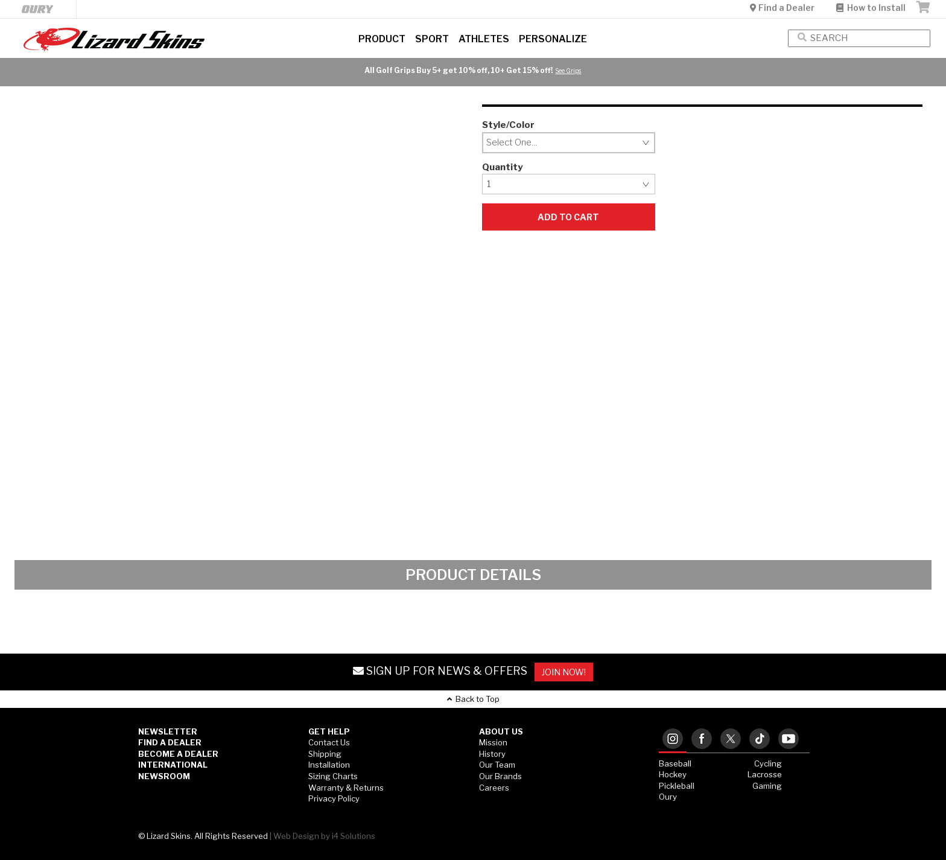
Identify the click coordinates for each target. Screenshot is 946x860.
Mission (493, 742)
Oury (668, 796)
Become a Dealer (178, 754)
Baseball (675, 763)
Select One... (511, 142)
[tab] (673, 739)
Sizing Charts (333, 776)
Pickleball (676, 786)
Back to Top (473, 699)
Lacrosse (765, 774)
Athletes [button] (484, 39)
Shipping (324, 754)
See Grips (568, 70)
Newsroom (164, 776)
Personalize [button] (553, 39)
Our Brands (500, 776)
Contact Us (329, 742)
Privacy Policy (334, 798)
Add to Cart (568, 217)
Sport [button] (432, 39)
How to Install (871, 7)
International (173, 764)
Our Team (497, 764)
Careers (494, 787)
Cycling (768, 763)
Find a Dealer (783, 7)
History (492, 754)
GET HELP (329, 731)
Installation (329, 764)
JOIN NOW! (564, 672)
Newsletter (167, 731)
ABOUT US (501, 731)
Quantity (502, 167)
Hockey (673, 774)
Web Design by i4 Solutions (324, 836)
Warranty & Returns (346, 787)
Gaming (767, 786)
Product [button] (381, 39)
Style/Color (508, 124)
